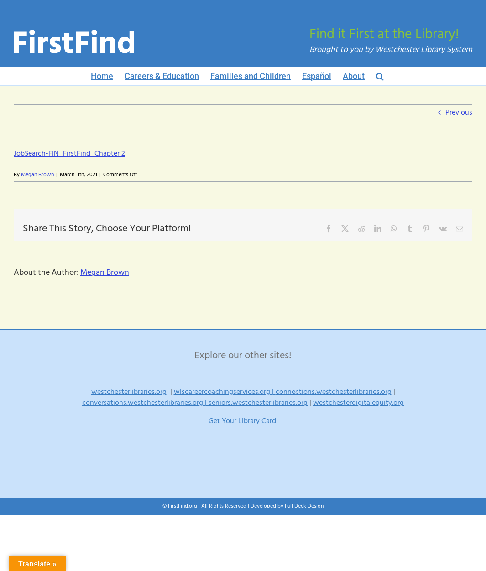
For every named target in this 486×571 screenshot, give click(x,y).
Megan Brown (37, 174)
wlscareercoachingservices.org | (225, 392)
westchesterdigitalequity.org (358, 403)
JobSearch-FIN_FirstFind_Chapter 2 (69, 153)
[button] (380, 76)
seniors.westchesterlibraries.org (258, 403)
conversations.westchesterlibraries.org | (145, 403)
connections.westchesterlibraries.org (334, 392)
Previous (458, 112)
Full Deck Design (304, 506)
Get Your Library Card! (243, 421)
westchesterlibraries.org (129, 392)
